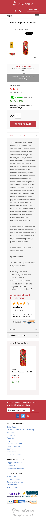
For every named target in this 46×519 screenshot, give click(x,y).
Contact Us (11, 435)
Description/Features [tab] (23, 135)
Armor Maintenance (14, 454)
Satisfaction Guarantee (15, 468)
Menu (10, 15)
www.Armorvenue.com (23, 517)
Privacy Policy (12, 476)
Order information (13, 446)
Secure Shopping (13, 479)
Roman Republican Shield (22, 372)
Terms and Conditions (15, 482)
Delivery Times (12, 465)
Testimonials (11, 432)
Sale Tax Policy (12, 487)
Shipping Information (14, 463)
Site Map (10, 449)
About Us (10, 438)
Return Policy (12, 485)
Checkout (32, 10)
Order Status (11, 427)
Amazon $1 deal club (14, 443)
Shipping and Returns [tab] (23, 335)
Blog (8, 441)
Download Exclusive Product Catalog (20, 430)
